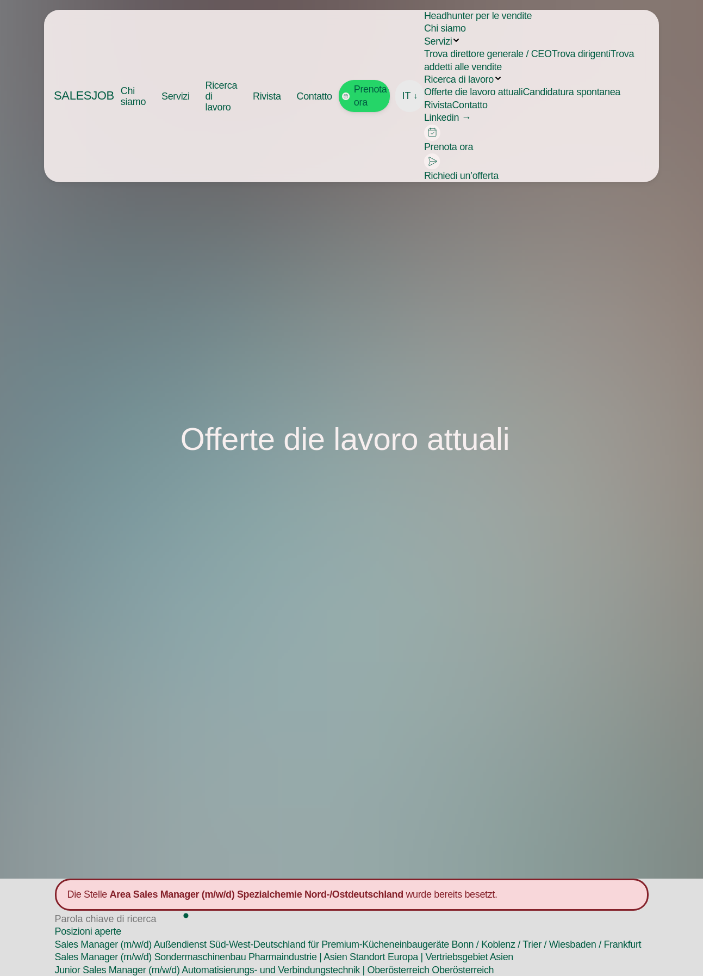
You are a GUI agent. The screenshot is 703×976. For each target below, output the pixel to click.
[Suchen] (186, 916)
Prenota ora (364, 95)
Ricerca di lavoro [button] (222, 96)
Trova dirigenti (581, 53)
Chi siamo (133, 96)
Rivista (267, 96)
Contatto (314, 96)
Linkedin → (447, 117)
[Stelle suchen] (118, 919)
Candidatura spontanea (571, 92)
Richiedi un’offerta (461, 167)
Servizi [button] (175, 96)
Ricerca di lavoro (459, 79)
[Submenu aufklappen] (456, 40)
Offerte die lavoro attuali (473, 92)
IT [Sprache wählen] (410, 95)
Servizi (438, 41)
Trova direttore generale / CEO (488, 53)
